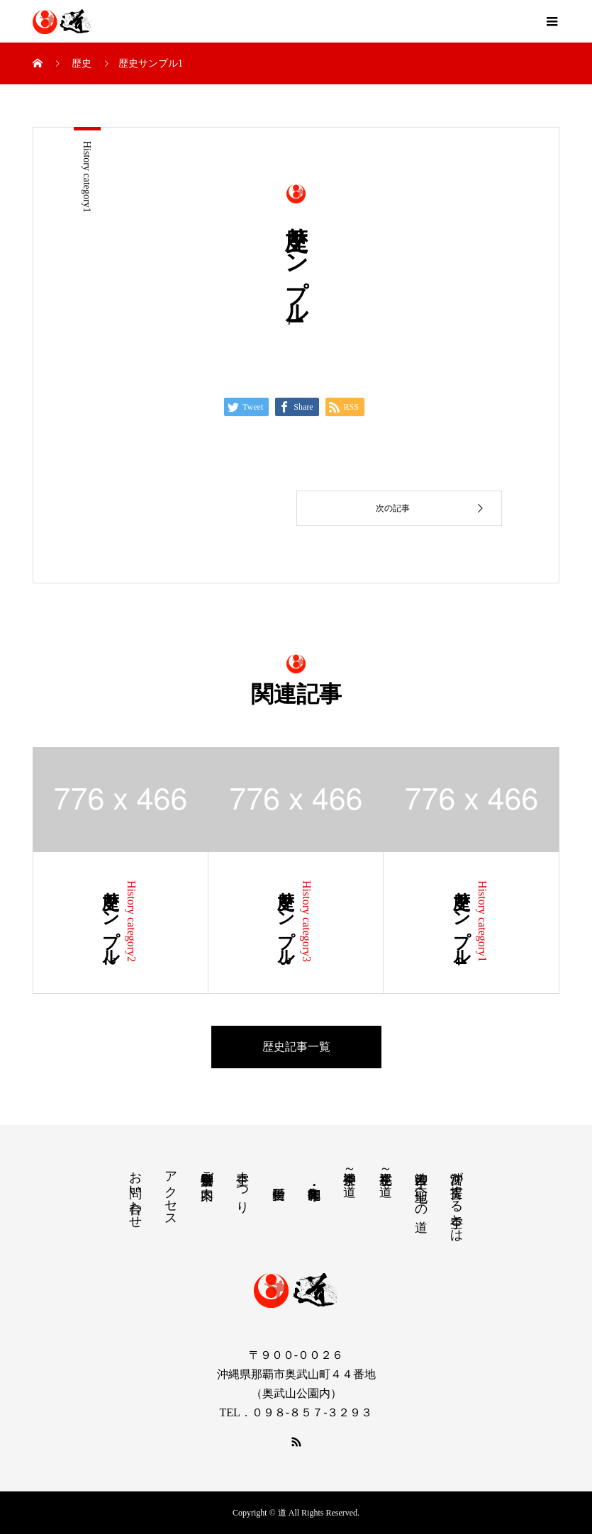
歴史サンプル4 (461, 922)
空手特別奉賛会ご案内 (207, 1170)
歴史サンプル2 (110, 922)
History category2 (131, 921)
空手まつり (242, 1185)
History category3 (307, 921)
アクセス (171, 1192)
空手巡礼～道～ (386, 1175)
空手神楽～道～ (349, 1175)
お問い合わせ (135, 1192)
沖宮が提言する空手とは (456, 1199)
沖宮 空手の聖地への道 (421, 1187)
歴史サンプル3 (286, 922)
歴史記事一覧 (296, 1047)
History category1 (87, 177)
